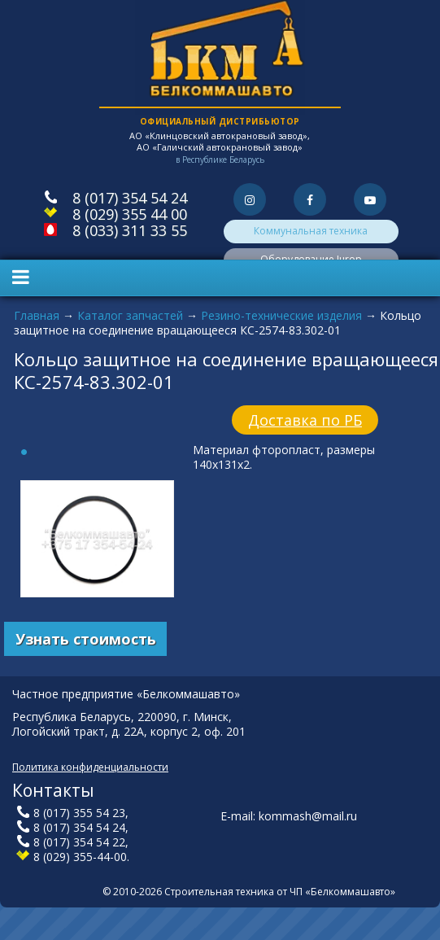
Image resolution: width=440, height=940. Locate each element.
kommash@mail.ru (308, 816)
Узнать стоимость (85, 639)
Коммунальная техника (311, 231)
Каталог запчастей (130, 315)
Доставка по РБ (305, 420)
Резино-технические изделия (281, 315)
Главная (36, 315)
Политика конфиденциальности (90, 767)
